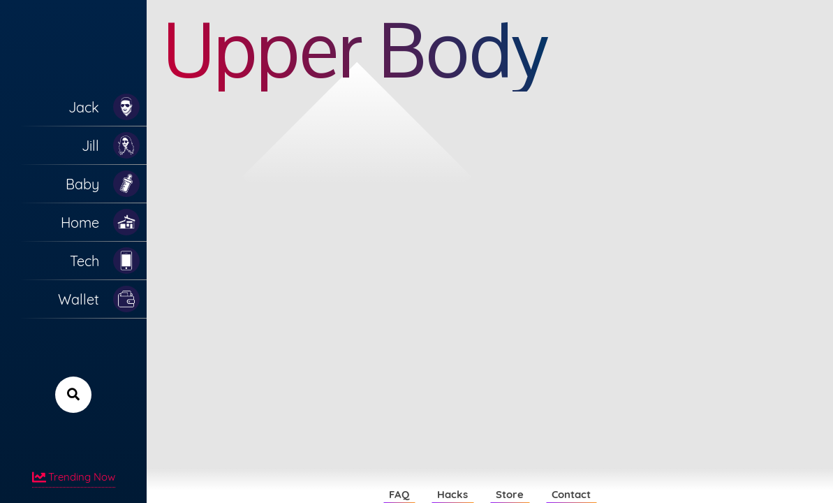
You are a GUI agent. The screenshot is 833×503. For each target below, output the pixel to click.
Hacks (452, 494)
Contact (571, 494)
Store (510, 494)
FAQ (399, 494)
